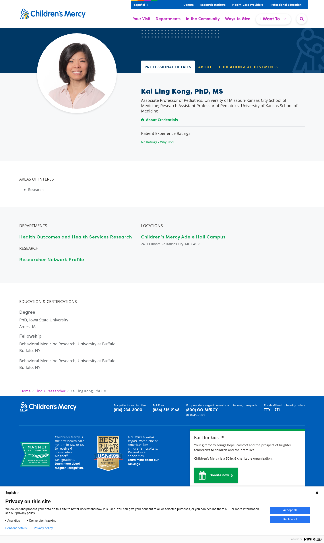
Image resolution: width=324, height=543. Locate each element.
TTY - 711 (272, 410)
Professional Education (286, 5)
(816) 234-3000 (128, 410)
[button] (216, 475)
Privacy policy (43, 528)
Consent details (16, 528)
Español (141, 5)
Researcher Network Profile (51, 259)
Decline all (290, 519)
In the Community (203, 19)
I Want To (273, 19)
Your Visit (141, 19)
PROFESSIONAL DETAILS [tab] (168, 67)
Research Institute (213, 5)
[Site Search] (301, 19)
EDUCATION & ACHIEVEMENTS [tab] (248, 67)
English (12, 492)
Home (25, 391)
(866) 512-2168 (166, 410)
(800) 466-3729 (195, 415)
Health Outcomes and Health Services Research (75, 237)
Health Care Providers (247, 5)
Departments (168, 19)
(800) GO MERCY (202, 410)
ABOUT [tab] (205, 67)
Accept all (290, 510)
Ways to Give (237, 19)
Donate (189, 5)
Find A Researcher (50, 391)
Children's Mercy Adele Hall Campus (183, 237)
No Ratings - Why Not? (157, 142)
